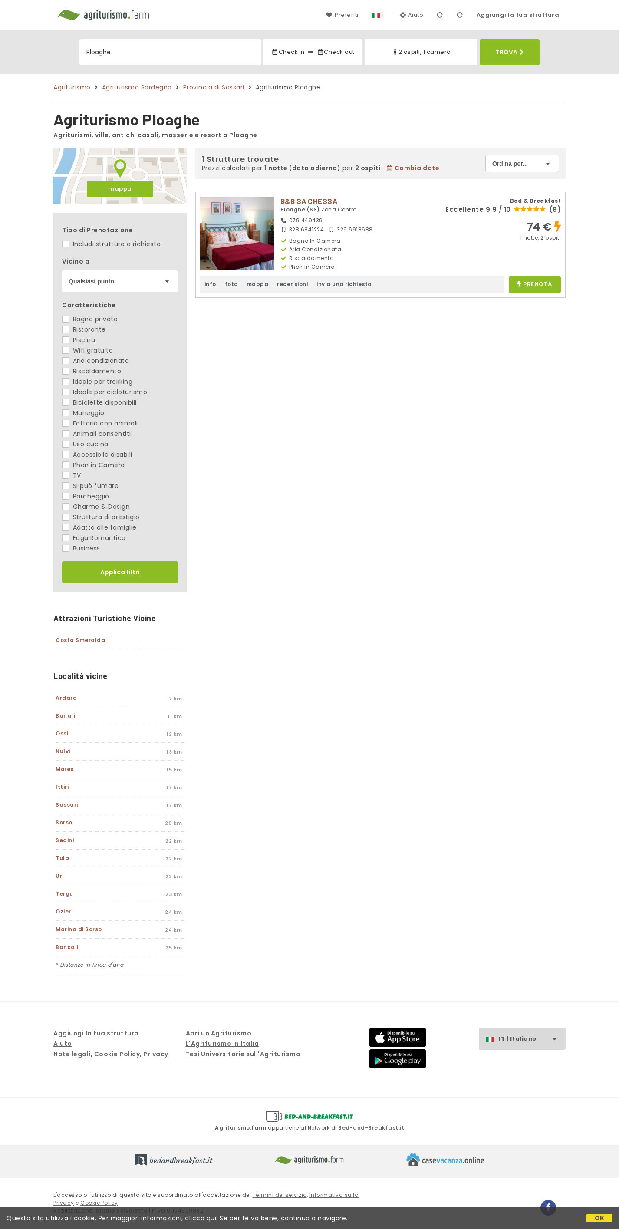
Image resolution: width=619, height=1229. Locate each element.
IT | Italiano (532, 1039)
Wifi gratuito (87, 350)
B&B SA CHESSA (309, 201)
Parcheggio (85, 496)
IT (384, 15)
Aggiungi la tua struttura (518, 15)
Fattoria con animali (100, 423)
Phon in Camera (93, 465)
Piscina (78, 340)
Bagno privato (90, 319)
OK (600, 1218)
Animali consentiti (96, 433)
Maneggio (83, 413)
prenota (534, 284)
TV (71, 475)
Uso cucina (85, 444)
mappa (120, 189)
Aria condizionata (95, 360)
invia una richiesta (344, 284)
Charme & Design (96, 506)
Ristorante (84, 329)
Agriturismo (72, 87)
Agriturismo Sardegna (137, 87)
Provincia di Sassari (213, 87)
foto (231, 284)
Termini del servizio (280, 1195)
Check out (336, 52)
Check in (287, 52)
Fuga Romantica (94, 538)
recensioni (292, 284)
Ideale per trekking (97, 381)
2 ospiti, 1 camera (421, 52)
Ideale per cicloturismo (104, 392)
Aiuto (412, 15)
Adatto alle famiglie (99, 527)
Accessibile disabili (97, 454)
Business (81, 548)
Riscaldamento (91, 371)
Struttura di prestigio (101, 517)
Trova (510, 52)
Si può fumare (90, 485)
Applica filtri (120, 572)
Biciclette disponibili (99, 402)
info (210, 284)
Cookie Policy (99, 1202)
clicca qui (200, 1218)
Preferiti (342, 15)
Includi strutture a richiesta (111, 244)
